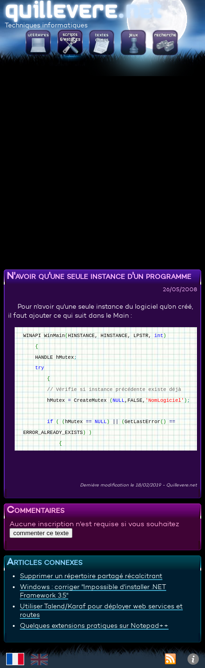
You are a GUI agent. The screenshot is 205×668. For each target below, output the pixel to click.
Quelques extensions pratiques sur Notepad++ (94, 625)
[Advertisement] (102, 163)
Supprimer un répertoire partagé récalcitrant (91, 576)
